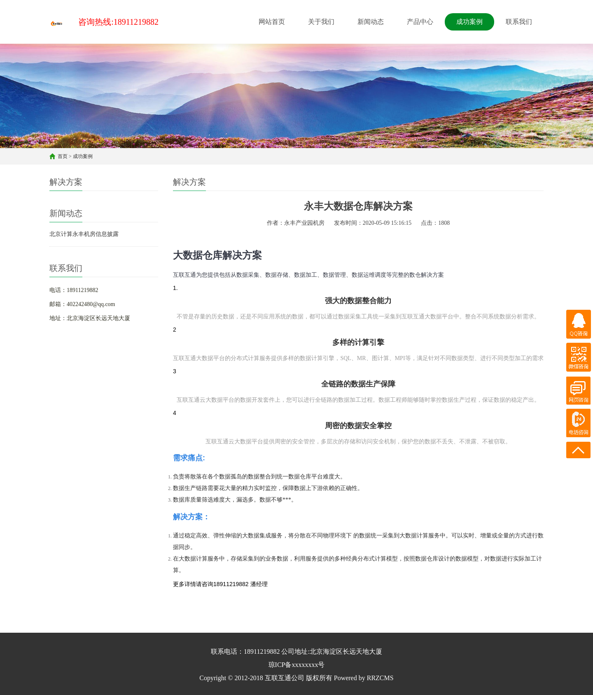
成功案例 (469, 21)
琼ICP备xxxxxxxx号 (296, 664)
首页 (63, 156)
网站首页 (272, 21)
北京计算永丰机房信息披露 (84, 234)
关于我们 (321, 21)
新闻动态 (370, 21)
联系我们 (519, 21)
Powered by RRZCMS (363, 677)
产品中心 (420, 21)
